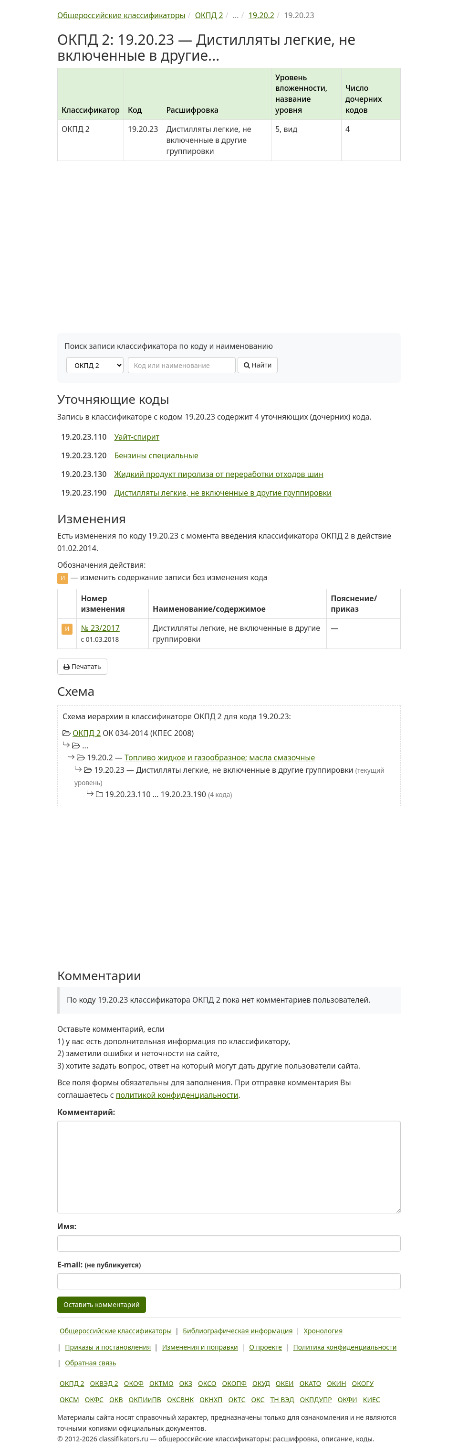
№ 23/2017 (100, 628)
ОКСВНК (180, 1399)
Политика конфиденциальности (344, 1347)
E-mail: (99, 1264)
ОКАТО (311, 1383)
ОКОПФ (234, 1383)
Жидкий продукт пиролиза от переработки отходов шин (218, 474)
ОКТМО (161, 1383)
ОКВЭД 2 (104, 1383)
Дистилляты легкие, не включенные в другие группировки (223, 492)
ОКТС (237, 1399)
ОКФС (94, 1399)
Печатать (82, 666)
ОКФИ (347, 1399)
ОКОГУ (363, 1383)
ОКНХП (210, 1399)
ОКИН (336, 1383)
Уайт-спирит (136, 437)
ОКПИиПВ (145, 1399)
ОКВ (116, 1399)
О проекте (265, 1347)
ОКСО (207, 1383)
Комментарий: (86, 1112)
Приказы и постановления (108, 1347)
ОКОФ (134, 1383)
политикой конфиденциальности (177, 1095)
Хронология (323, 1330)
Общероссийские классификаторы (116, 1330)
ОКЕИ (285, 1383)
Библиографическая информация (237, 1330)
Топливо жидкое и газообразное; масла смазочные (220, 757)
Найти (258, 364)
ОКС (257, 1399)
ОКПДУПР (316, 1399)
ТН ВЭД (282, 1399)
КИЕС (371, 1399)
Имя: (66, 1226)
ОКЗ (185, 1383)
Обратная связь (90, 1362)
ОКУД (261, 1383)
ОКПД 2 (87, 733)
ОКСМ (69, 1399)
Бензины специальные (156, 455)
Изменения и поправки (200, 1347)
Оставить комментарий (101, 1304)
